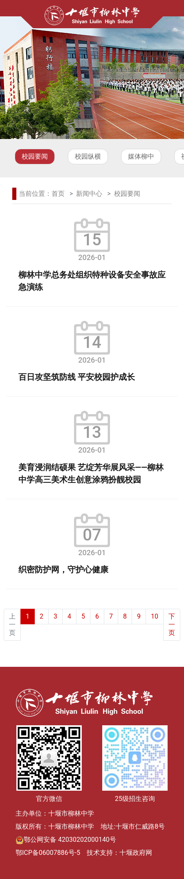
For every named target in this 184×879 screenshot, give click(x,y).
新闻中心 (89, 193)
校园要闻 (35, 156)
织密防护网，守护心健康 (63, 569)
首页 (58, 193)
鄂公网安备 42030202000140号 (70, 839)
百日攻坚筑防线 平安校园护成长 (76, 377)
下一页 (171, 624)
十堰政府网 (135, 853)
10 (154, 616)
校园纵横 (88, 156)
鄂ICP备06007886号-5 (48, 853)
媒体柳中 (141, 156)
